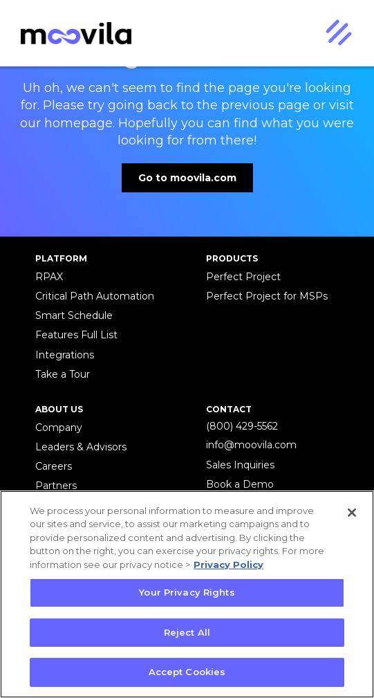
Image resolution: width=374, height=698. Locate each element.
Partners (56, 485)
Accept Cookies (187, 671)
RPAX (49, 276)
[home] (72, 33)
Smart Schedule (74, 315)
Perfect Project (243, 276)
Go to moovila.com (187, 178)
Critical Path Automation (94, 296)
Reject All (187, 632)
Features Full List (76, 335)
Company (58, 427)
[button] (338, 33)
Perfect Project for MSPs (267, 296)
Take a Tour (62, 374)
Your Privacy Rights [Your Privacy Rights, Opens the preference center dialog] (186, 592)
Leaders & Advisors (81, 447)
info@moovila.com (251, 445)
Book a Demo (240, 484)
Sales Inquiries (240, 465)
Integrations (64, 355)
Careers (53, 466)
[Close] (352, 512)
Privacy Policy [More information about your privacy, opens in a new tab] (228, 564)
